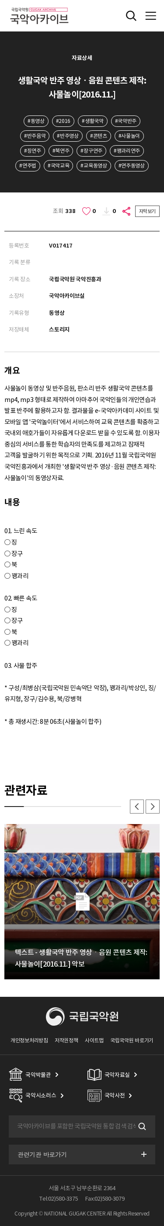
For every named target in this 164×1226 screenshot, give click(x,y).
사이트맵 (94, 1040)
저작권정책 (66, 1040)
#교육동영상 (93, 165)
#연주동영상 (132, 165)
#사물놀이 (129, 136)
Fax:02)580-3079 (105, 1198)
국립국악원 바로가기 (132, 1040)
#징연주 (32, 150)
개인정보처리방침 (29, 1040)
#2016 (63, 121)
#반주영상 (67, 136)
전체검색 (131, 16)
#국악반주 (125, 121)
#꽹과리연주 (127, 150)
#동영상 (36, 121)
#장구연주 (91, 150)
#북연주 (61, 150)
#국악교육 (58, 165)
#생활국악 (92, 121)
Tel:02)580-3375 (58, 1198)
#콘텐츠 (98, 136)
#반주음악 (34, 136)
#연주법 (27, 165)
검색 (141, 1126)
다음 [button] (153, 807)
